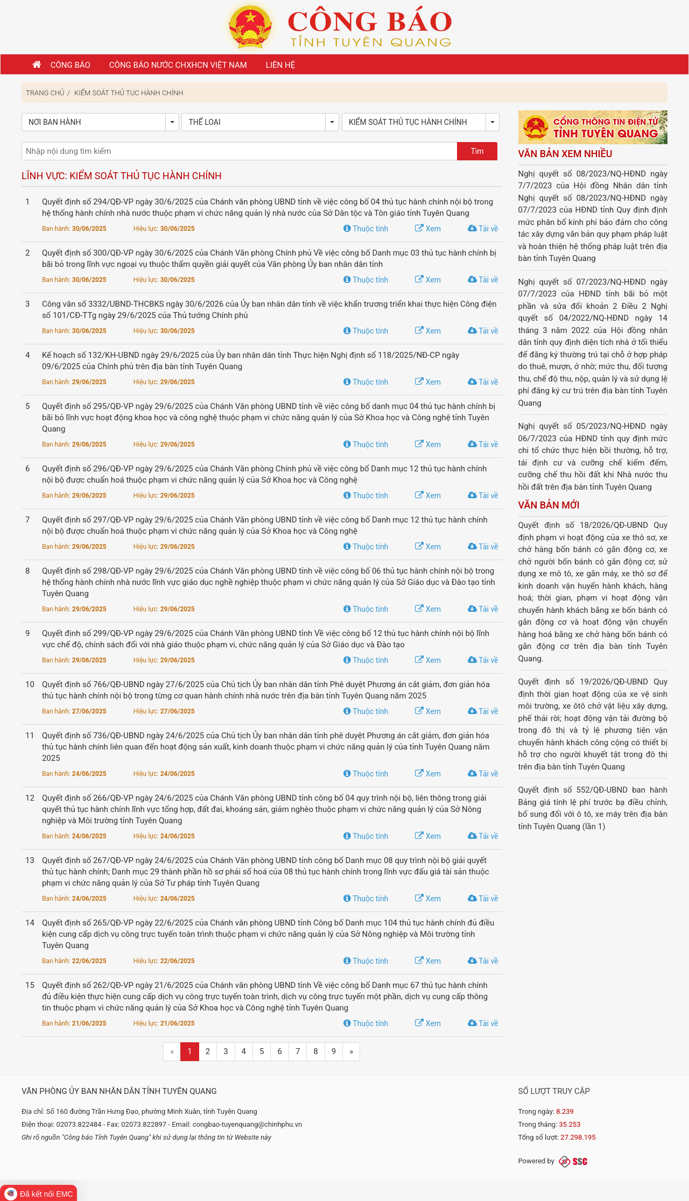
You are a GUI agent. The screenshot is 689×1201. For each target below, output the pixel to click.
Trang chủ (45, 93)
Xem (428, 228)
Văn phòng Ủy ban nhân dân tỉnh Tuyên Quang (119, 1091)
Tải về (483, 228)
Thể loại (204, 122)
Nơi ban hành (55, 122)
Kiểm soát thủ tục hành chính (128, 93)
